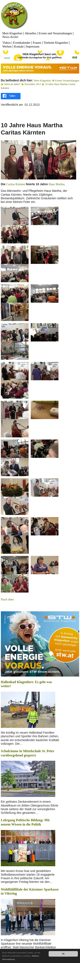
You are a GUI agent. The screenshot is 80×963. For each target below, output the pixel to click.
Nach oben (7, 599)
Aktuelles (30, 33)
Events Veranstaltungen (67, 80)
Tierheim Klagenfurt (56, 42)
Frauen (37, 42)
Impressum (32, 46)
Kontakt (19, 46)
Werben (7, 46)
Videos (6, 42)
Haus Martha (56, 184)
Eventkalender (21, 42)
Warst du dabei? (12, 84)
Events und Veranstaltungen (55, 33)
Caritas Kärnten (15, 184)
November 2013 (32, 84)
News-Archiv (10, 37)
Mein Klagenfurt (12, 33)
